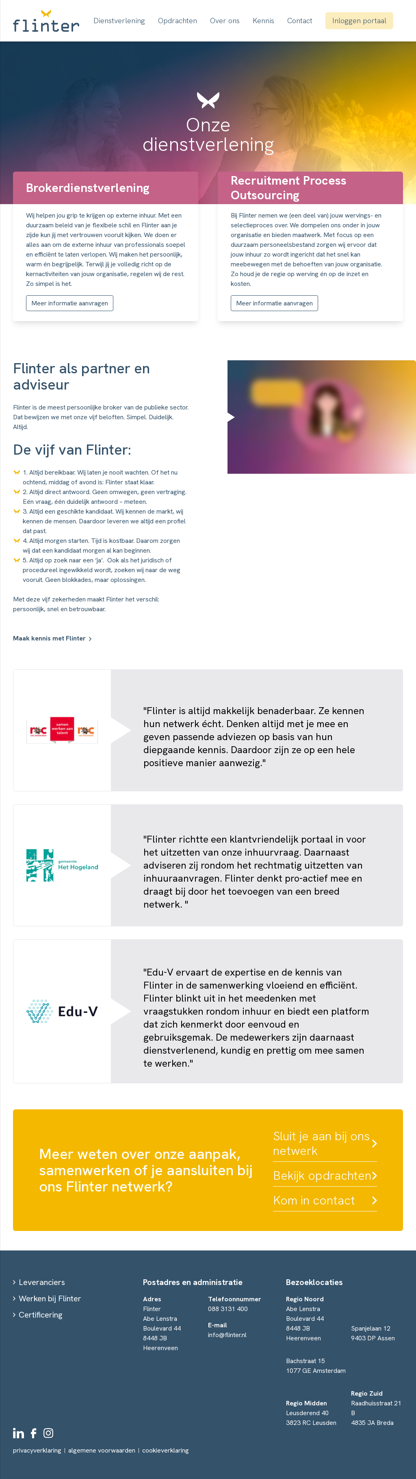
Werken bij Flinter (50, 1298)
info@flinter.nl (227, 1335)
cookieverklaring (165, 1450)
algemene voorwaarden (101, 1450)
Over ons (225, 20)
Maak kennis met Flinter (49, 638)
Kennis (263, 20)
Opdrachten (177, 20)
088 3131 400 (228, 1309)
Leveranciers (42, 1282)
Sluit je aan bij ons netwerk (321, 1144)
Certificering (40, 1314)
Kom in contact (314, 1200)
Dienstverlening (119, 20)
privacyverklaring (37, 1450)
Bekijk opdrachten (322, 1175)
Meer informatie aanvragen (69, 303)
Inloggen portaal (359, 20)
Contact (299, 20)
